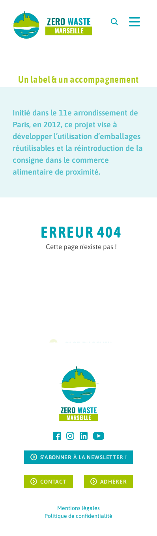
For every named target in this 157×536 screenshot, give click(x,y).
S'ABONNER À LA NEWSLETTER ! (83, 457)
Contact (53, 481)
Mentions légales (78, 508)
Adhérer (113, 481)
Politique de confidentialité (78, 516)
